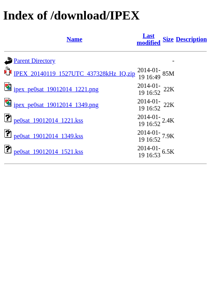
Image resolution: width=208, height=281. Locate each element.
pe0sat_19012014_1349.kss (48, 136)
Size (168, 39)
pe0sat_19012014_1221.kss (48, 120)
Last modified (148, 39)
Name (74, 39)
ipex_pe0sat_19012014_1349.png (56, 104)
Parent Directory (34, 60)
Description (191, 39)
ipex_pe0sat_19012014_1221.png (56, 89)
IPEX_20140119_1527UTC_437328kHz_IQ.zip (74, 73)
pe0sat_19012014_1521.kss (48, 151)
